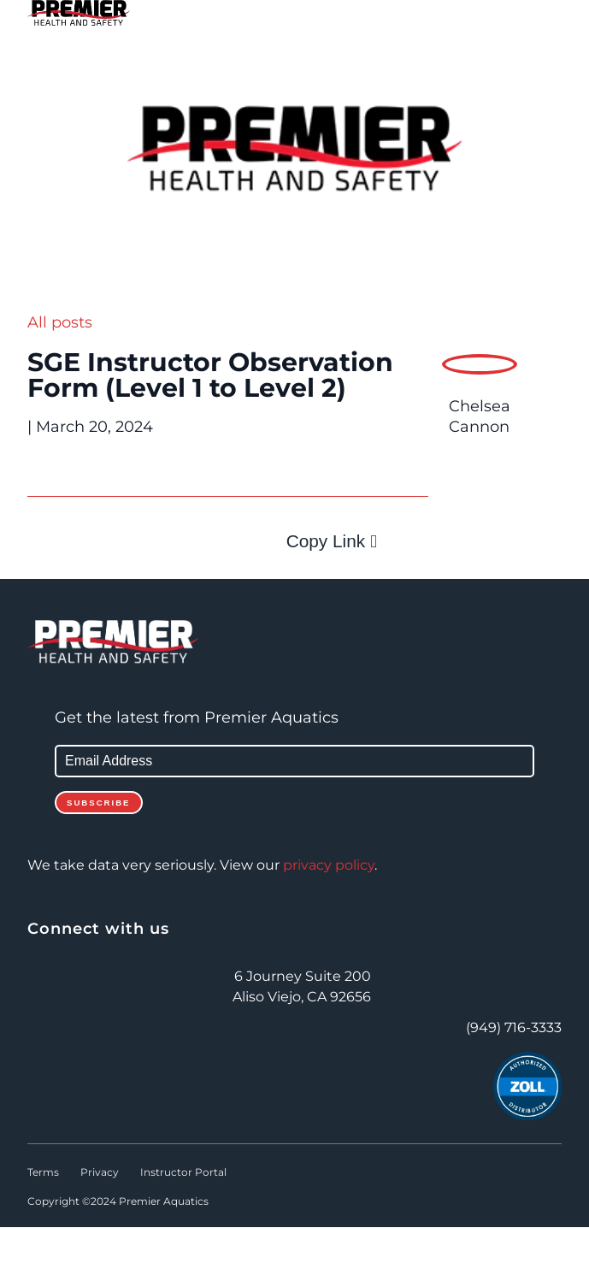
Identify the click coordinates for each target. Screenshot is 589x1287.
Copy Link (325, 541)
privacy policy (328, 865)
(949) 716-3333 (514, 1028)
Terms (43, 1172)
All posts (59, 322)
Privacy (99, 1172)
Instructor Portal (183, 1172)
